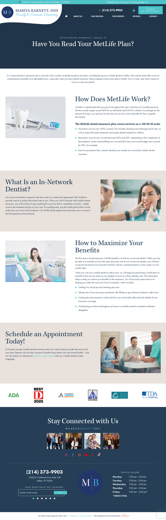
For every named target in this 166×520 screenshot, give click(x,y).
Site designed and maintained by (111, 515)
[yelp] (92, 455)
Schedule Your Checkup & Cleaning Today (127, 2)
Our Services (98, 16)
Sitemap (73, 515)
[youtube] (86, 455)
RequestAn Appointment (145, 10)
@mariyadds (83, 428)
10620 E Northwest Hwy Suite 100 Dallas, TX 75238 (44, 2)
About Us (79, 16)
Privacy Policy (85, 515)
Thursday (118, 488)
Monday (117, 476)
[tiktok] (99, 455)
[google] (79, 455)
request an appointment (44, 355)
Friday (116, 491)
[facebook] (72, 455)
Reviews (138, 16)
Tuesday (117, 480)
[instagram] (66, 455)
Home (66, 16)
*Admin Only (120, 495)
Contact (154, 16)
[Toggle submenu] (83, 16)
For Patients (119, 16)
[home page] (31, 12)
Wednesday (119, 484)
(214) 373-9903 (111, 10)
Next (60, 492)
